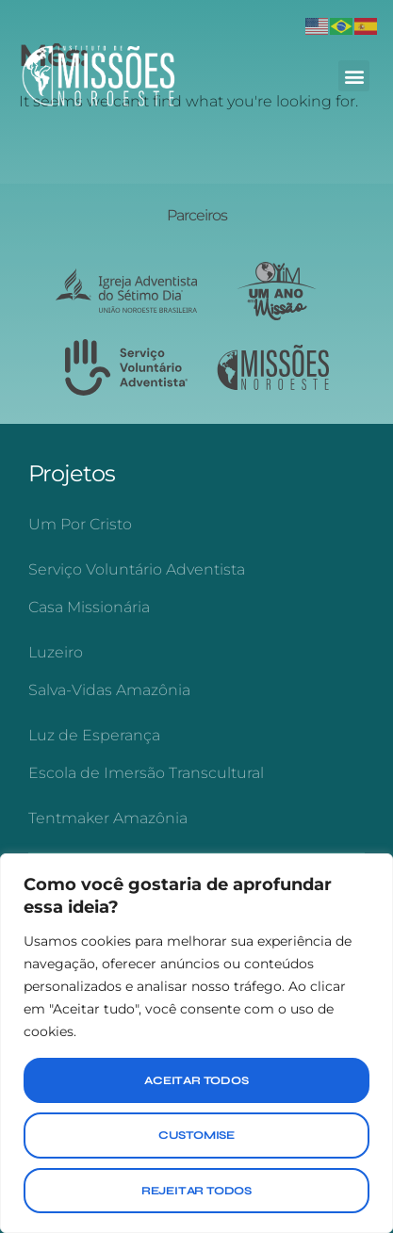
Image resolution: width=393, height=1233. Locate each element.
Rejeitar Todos (196, 1190)
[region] (196, 1043)
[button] (353, 75)
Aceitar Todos (196, 1080)
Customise (196, 1135)
